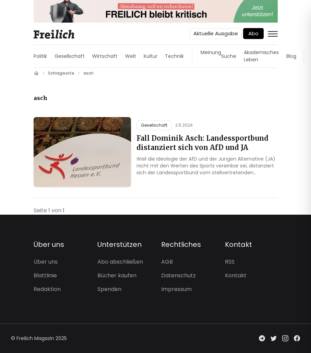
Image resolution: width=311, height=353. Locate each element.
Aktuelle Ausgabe (215, 33)
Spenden (109, 289)
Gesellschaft (70, 56)
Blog (291, 56)
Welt (130, 56)
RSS (230, 262)
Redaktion (47, 289)
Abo (253, 33)
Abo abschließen (120, 262)
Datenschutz (178, 275)
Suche (228, 56)
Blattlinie (45, 275)
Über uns (46, 262)
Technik (174, 56)
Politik (40, 56)
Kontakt (236, 275)
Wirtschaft (105, 56)
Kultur (150, 56)
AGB (167, 262)
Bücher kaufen (116, 275)
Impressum (176, 289)
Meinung (211, 52)
